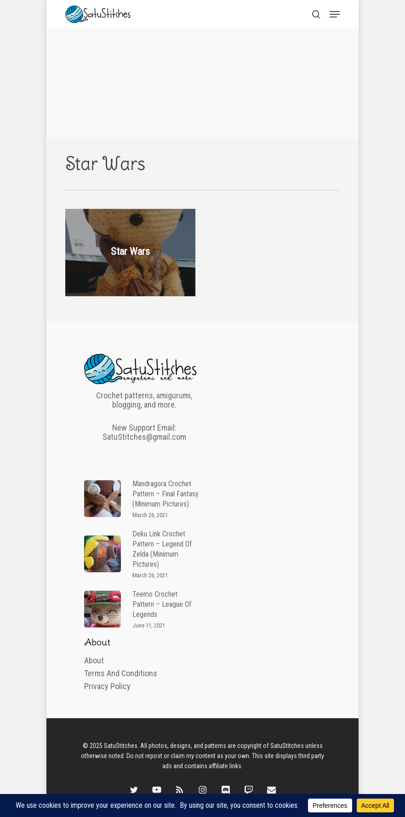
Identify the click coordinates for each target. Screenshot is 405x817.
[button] (335, 14)
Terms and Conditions (120, 673)
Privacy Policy (107, 686)
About (94, 660)
